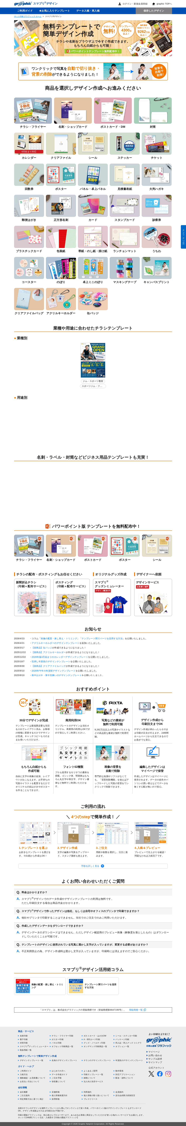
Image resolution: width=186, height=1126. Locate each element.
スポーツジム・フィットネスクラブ (92, 386)
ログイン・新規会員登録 (133, 4)
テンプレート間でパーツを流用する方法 (102, 638)
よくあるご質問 (90, 1071)
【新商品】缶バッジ (42, 647)
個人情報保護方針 (59, 1095)
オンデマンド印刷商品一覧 (95, 1046)
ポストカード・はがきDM (95, 1036)
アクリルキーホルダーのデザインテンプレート (55, 643)
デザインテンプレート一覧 (31, 1060)
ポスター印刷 (57, 1039)
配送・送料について (124, 1078)
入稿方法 (24, 1074)
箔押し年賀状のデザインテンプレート (51, 661)
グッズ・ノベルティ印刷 (94, 1043)
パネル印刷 (57, 1043)
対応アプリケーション (125, 1074)
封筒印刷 (24, 1043)
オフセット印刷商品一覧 (62, 1046)
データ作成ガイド (59, 1074)
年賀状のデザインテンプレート (129, 1060)
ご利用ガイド (25, 10)
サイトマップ (155, 1062)
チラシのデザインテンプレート (97, 1060)
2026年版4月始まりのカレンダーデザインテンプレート (60, 657)
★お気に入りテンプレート (54, 10)
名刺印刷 (24, 1036)
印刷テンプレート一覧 (93, 1074)
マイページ (154, 1052)
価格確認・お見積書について (32, 1078)
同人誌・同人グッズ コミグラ (128, 1043)
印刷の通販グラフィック (29, 1115)
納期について (89, 1078)
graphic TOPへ (162, 4)
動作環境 (119, 1071)
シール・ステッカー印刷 (126, 1036)
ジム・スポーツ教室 (93, 381)
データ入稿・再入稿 (88, 10)
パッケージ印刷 (122, 1039)
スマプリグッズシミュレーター (34, 1046)
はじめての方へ (58, 1071)
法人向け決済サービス (93, 1081)
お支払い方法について (29, 1081)
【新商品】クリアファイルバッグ (49, 666)
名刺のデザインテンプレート (64, 1060)
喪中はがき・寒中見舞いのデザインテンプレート (57, 675)
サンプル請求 (155, 1059)
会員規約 (119, 1092)
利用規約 (88, 1092)
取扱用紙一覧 (26, 1050)
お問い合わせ (155, 1055)
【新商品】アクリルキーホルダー (49, 652)
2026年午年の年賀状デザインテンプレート (54, 670)
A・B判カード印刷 (92, 1039)
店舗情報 (56, 1092)
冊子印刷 (24, 1039)
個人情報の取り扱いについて (96, 1095)
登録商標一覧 (136, 1010)
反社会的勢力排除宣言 (125, 1095)
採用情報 (56, 1099)
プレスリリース (90, 1099)
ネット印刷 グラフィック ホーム (28, 16)
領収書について (58, 1081)
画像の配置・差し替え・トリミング (59, 638)
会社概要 (24, 1092)
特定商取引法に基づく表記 (31, 1099)
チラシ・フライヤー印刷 (62, 1036)
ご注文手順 (57, 1078)
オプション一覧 (122, 1046)
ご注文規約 (25, 1095)
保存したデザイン (154, 10)
